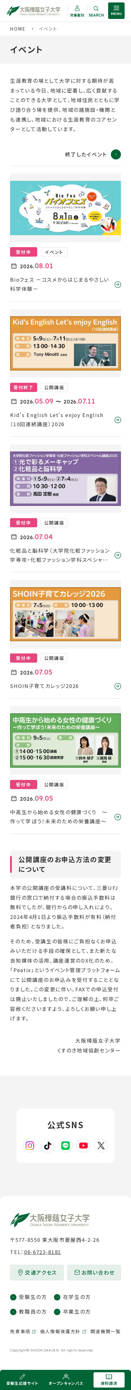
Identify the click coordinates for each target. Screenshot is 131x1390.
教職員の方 (33, 1311)
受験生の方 (33, 1296)
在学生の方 (77, 1296)
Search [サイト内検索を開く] (96, 15)
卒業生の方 (77, 1311)
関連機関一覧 (105, 1331)
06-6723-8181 (42, 1252)
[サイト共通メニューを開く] (116, 10)
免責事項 (20, 1331)
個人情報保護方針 (60, 1331)
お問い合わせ (98, 1272)
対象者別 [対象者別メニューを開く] (77, 15)
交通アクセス (41, 1272)
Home (18, 28)
